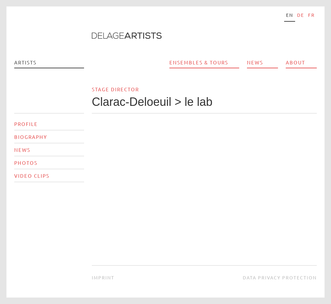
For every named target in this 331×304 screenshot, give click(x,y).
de (300, 15)
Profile (26, 124)
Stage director (115, 89)
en (289, 15)
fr (311, 15)
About (295, 62)
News (255, 62)
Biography (30, 137)
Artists (25, 62)
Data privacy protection (280, 277)
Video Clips (31, 176)
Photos (25, 163)
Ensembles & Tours (198, 62)
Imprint (103, 277)
